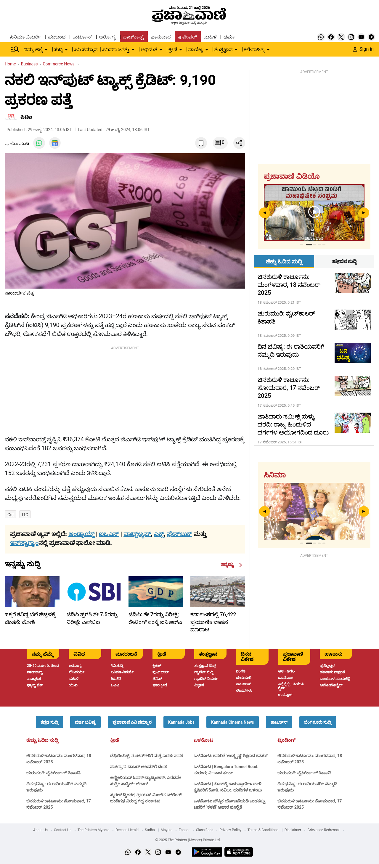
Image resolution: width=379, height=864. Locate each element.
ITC (25, 514)
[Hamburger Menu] (15, 49)
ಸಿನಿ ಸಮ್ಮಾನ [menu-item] (85, 49)
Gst (10, 514)
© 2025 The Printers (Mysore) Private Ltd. (188, 840)
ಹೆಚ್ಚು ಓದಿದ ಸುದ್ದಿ (42, 740)
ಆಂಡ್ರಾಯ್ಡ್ (82, 534)
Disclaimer (293, 830)
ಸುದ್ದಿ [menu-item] (58, 49)
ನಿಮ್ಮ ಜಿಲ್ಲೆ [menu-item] (33, 49)
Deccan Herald (127, 830)
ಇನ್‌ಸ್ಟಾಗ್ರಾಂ (24, 542)
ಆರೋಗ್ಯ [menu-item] (107, 37)
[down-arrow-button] (46, 50)
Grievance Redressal (323, 830)
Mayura (167, 830)
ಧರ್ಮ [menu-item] (229, 37)
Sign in (363, 49)
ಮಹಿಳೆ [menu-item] (210, 37)
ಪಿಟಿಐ (26, 117)
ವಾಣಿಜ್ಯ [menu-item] (195, 49)
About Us (40, 830)
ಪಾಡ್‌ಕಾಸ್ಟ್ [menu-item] (133, 37)
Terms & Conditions (263, 830)
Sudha (150, 830)
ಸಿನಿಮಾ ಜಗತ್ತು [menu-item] (115, 49)
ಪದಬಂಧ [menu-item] (56, 37)
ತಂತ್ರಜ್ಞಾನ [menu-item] (223, 49)
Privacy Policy (230, 830)
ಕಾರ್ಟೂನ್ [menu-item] (82, 37)
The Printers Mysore (93, 830)
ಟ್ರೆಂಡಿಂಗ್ (286, 740)
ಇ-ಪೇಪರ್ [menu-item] (187, 37)
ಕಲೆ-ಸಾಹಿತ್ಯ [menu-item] (254, 49)
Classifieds (204, 830)
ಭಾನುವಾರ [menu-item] (161, 37)
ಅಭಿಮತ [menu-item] (149, 49)
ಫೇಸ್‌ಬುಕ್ (179, 534)
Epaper (184, 830)
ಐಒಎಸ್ (109, 534)
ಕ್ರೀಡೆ (114, 740)
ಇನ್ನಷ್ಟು (231, 564)
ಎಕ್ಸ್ (159, 534)
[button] (49, 722)
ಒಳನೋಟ (203, 740)
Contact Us (62, 830)
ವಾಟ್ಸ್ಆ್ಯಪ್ (137, 534)
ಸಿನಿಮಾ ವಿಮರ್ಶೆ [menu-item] (25, 37)
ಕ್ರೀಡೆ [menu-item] (172, 49)
